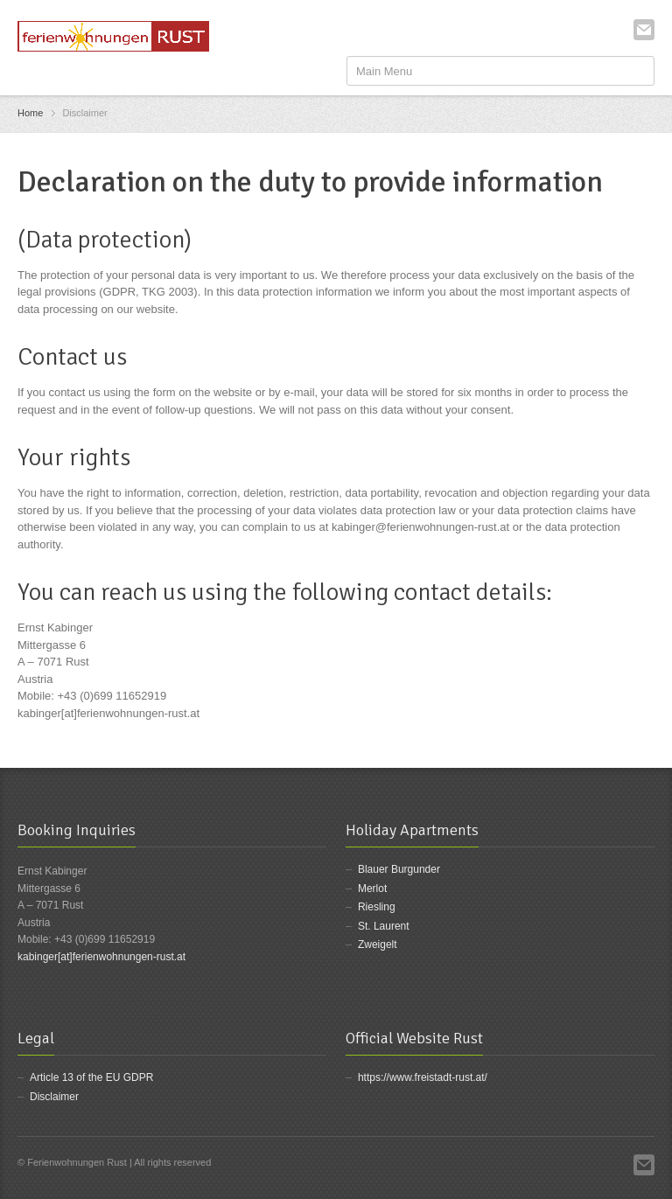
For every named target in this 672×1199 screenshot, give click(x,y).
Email (644, 29)
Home (30, 113)
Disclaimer (54, 1097)
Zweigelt (377, 944)
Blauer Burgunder (399, 869)
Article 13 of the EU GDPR (91, 1077)
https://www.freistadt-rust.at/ (422, 1077)
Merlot (372, 888)
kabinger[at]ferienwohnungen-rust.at (102, 957)
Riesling (377, 907)
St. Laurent (384, 926)
